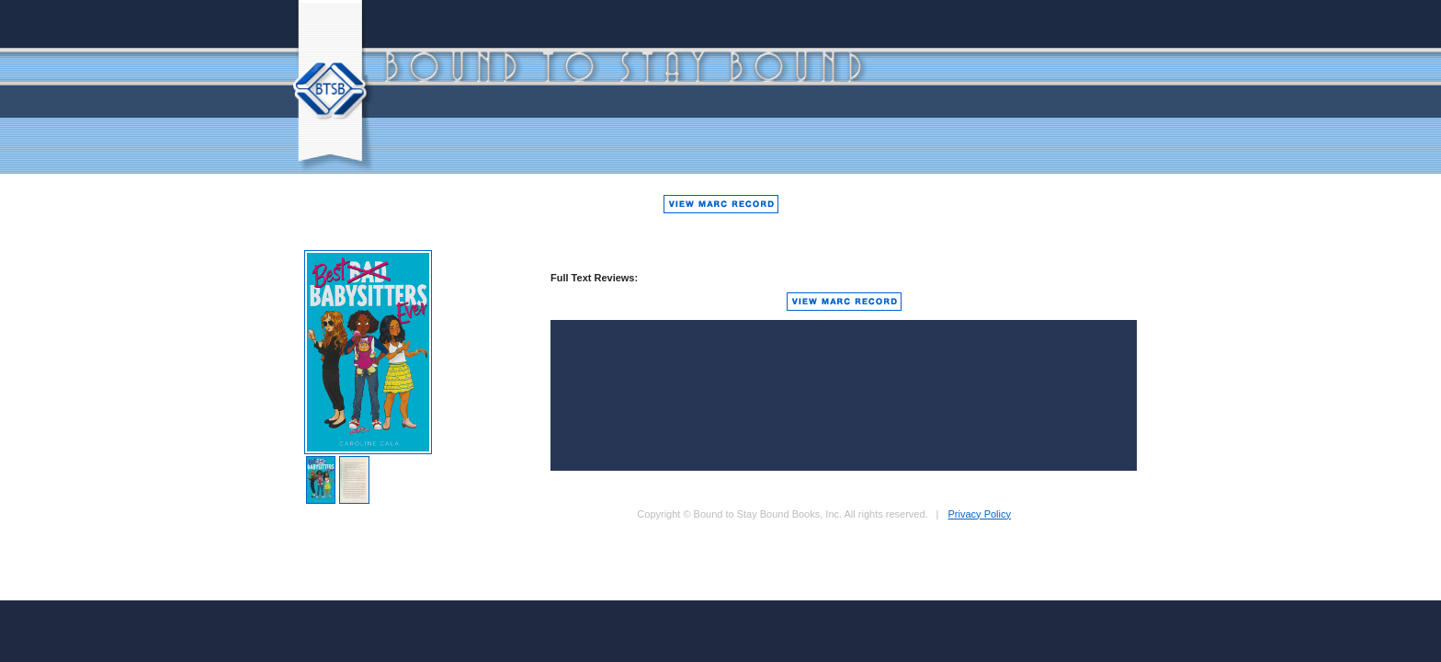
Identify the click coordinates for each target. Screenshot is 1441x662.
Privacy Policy (979, 513)
